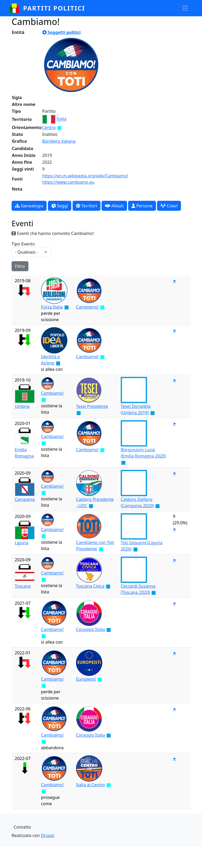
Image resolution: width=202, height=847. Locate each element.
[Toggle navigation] (185, 8)
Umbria (22, 406)
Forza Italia (52, 307)
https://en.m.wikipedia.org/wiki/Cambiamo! (85, 176)
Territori (86, 206)
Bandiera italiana (59, 141)
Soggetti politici (61, 32)
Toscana (23, 586)
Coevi (169, 206)
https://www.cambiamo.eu (68, 182)
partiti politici (54, 8)
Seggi (59, 206)
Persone (142, 206)
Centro (49, 127)
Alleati (114, 206)
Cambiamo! (87, 307)
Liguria (21, 543)
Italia (61, 119)
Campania (25, 499)
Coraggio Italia (90, 629)
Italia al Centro (90, 785)
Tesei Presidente (92, 406)
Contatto (22, 827)
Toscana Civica (90, 586)
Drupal (47, 835)
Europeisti (86, 679)
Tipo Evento (23, 244)
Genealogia (29, 206)
